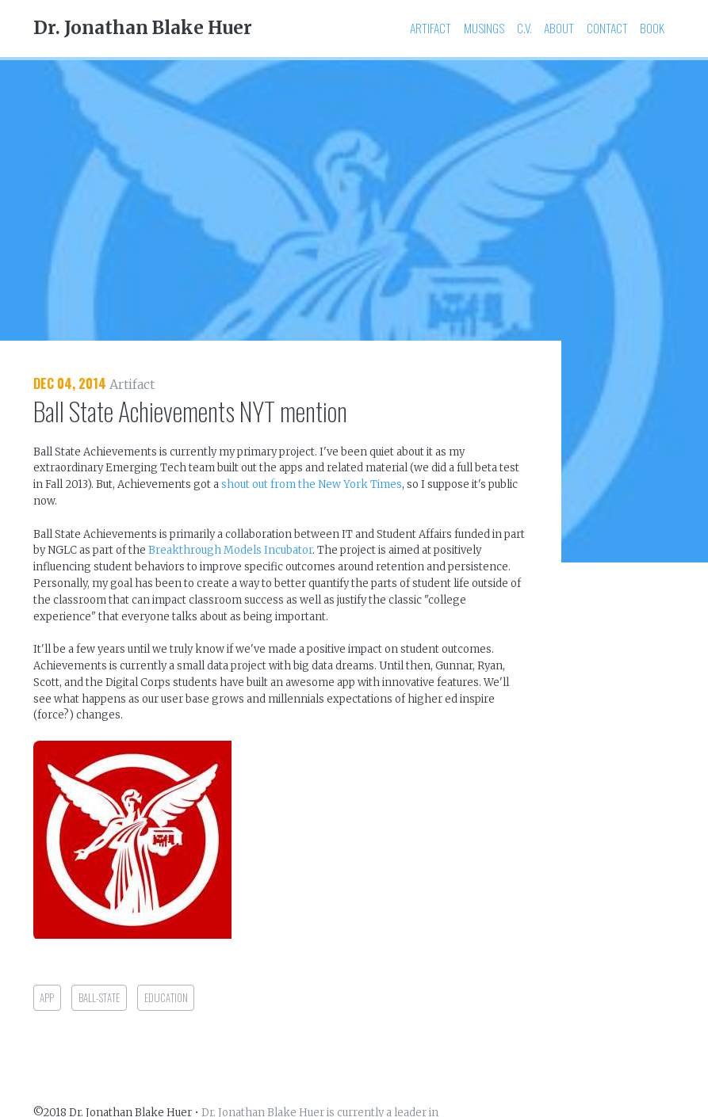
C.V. (524, 27)
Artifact (430, 27)
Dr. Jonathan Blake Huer (142, 28)
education (166, 997)
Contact (607, 27)
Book (652, 27)
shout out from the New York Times (311, 484)
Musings (484, 27)
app (47, 997)
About (559, 27)
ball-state (99, 997)
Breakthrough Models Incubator (230, 550)
